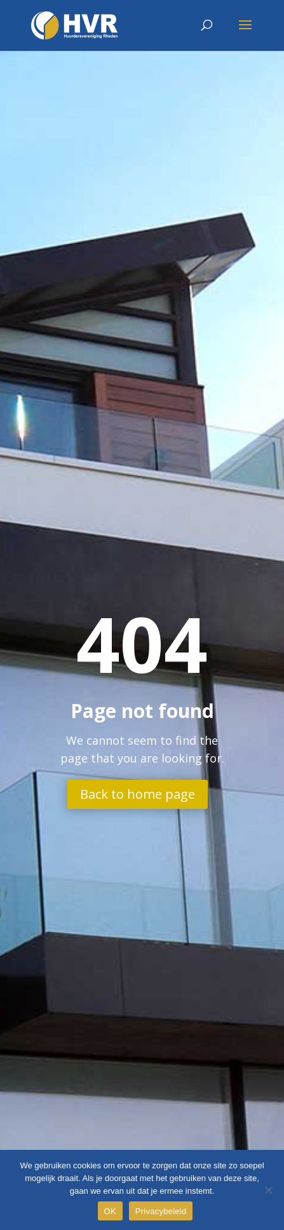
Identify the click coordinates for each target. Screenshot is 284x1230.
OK (110, 1211)
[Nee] (268, 1190)
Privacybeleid (161, 1211)
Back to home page (137, 794)
